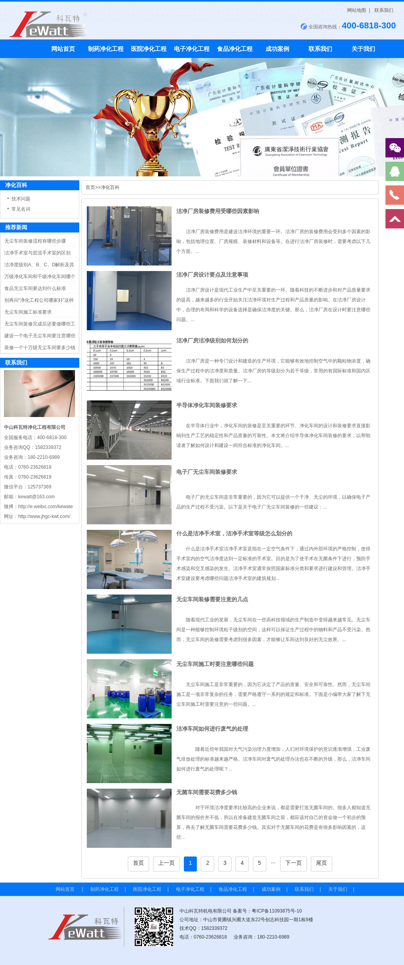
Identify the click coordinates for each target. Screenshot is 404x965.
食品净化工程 (234, 48)
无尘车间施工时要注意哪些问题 (215, 664)
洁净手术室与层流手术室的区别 (37, 253)
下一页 (293, 863)
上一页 (166, 863)
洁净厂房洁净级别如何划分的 (212, 340)
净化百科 (110, 187)
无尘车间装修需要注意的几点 (212, 599)
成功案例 (277, 48)
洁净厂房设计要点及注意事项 (212, 274)
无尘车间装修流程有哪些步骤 (35, 241)
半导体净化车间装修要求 (206, 405)
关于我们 (363, 48)
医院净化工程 (148, 48)
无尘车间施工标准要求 (28, 312)
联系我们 (383, 10)
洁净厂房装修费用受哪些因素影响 (217, 211)
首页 (90, 187)
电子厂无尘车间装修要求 (206, 472)
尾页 (321, 863)
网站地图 (356, 10)
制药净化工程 (105, 48)
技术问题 (20, 199)
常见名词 (20, 209)
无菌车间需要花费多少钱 (206, 792)
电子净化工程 (191, 48)
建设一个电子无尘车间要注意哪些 (39, 335)
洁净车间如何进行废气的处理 (212, 729)
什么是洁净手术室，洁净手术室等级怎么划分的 (234, 533)
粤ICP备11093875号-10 (277, 911)
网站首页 (63, 48)
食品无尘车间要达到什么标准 (35, 288)
